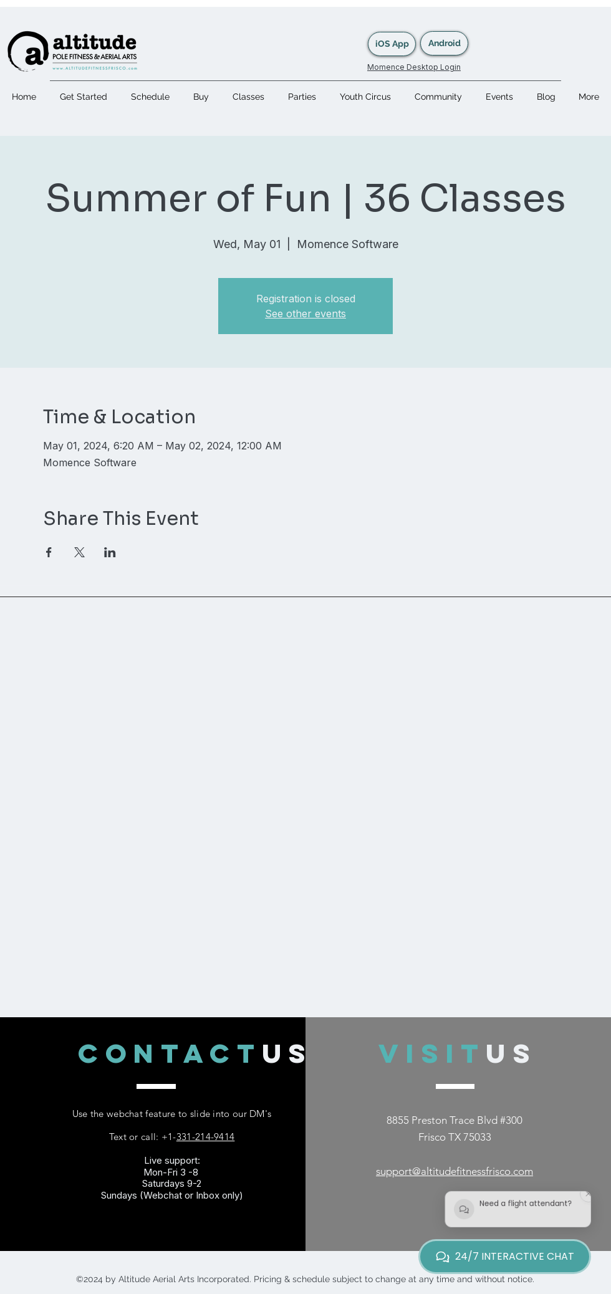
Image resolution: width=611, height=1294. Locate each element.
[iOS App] (392, 44)
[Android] (444, 43)
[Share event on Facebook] (49, 552)
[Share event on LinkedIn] (110, 552)
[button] (248, 96)
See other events (305, 313)
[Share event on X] (79, 552)
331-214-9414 (205, 1137)
